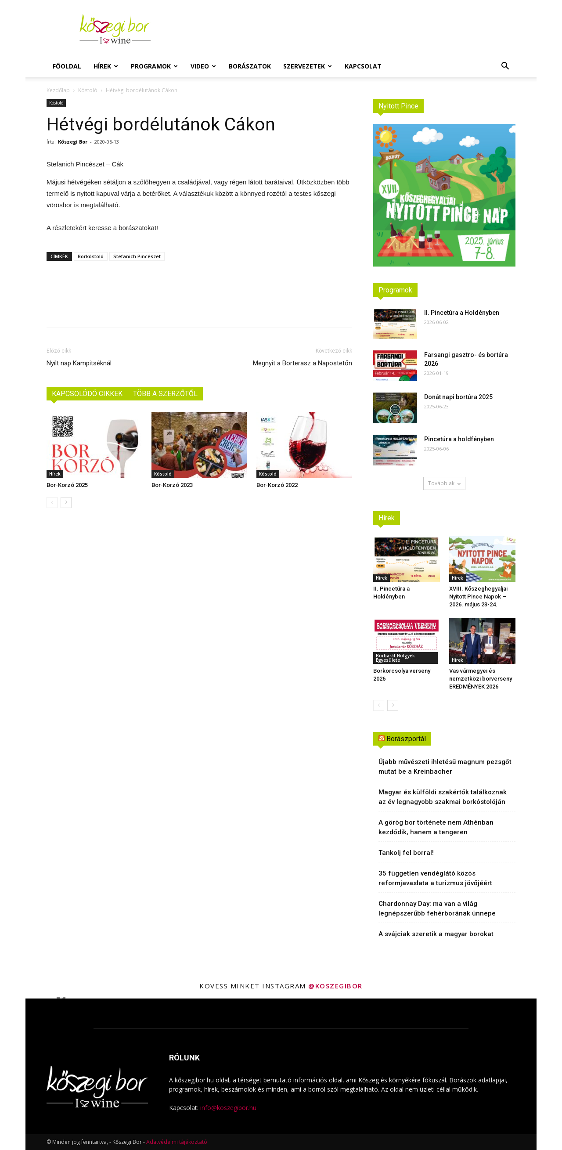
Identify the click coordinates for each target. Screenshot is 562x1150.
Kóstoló (87, 90)
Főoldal (67, 66)
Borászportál (406, 739)
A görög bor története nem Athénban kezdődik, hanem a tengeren (436, 827)
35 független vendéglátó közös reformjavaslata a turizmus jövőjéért (435, 878)
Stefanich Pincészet (137, 256)
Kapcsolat (363, 66)
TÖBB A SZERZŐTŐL (165, 393)
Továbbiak (444, 483)
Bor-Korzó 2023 (172, 485)
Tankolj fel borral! (406, 853)
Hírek (106, 66)
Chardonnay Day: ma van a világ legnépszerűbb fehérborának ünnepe (437, 908)
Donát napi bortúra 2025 (458, 396)
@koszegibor (335, 985)
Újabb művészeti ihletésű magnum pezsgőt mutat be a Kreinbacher (445, 766)
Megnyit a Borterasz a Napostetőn (302, 363)
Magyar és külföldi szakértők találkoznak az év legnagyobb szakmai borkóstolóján (442, 797)
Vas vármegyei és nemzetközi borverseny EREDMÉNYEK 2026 (480, 678)
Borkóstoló (91, 256)
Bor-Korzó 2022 (277, 485)
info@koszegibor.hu (228, 1107)
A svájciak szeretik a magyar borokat (436, 934)
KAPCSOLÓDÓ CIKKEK (87, 393)
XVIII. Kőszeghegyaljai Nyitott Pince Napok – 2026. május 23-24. (478, 596)
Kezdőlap (58, 90)
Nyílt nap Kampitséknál (79, 363)
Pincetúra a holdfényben (459, 439)
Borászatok (250, 66)
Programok (154, 66)
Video (203, 66)
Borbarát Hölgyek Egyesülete (395, 658)
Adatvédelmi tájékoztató (176, 1142)
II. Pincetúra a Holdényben (461, 312)
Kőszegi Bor (72, 141)
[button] (504, 67)
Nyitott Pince (398, 106)
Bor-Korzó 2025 (67, 485)
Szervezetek (307, 66)
